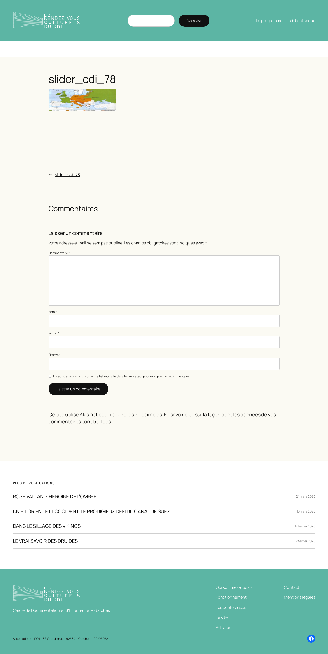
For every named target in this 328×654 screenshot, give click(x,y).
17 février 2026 (305, 526)
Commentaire (59, 253)
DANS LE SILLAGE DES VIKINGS (47, 526)
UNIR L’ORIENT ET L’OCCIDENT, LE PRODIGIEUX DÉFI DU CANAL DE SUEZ (91, 511)
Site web (54, 355)
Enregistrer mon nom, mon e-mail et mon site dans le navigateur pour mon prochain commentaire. (121, 376)
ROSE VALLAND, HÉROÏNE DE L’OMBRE (55, 496)
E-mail (54, 333)
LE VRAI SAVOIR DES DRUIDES (45, 541)
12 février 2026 (305, 541)
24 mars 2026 (305, 496)
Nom (53, 312)
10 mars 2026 (306, 511)
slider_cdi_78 (67, 174)
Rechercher (194, 21)
